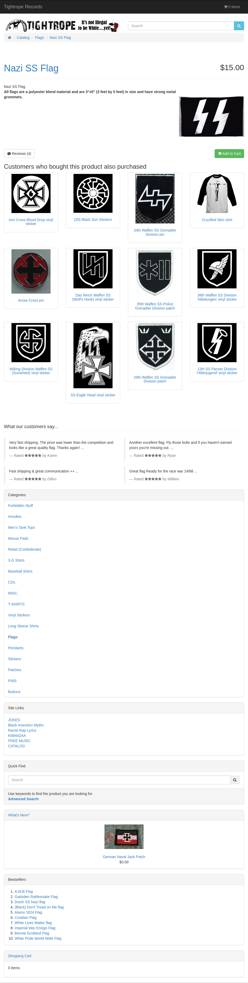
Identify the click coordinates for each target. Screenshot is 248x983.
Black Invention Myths (26, 725)
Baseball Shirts (20, 571)
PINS (12, 681)
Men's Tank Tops (21, 527)
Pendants (15, 648)
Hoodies (14, 516)
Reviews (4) (19, 153)
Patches (14, 670)
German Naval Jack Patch (124, 857)
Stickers (14, 659)
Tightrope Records (23, 6)
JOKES (14, 720)
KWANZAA (17, 735)
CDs (11, 582)
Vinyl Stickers (19, 615)
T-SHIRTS (16, 604)
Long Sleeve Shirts (23, 626)
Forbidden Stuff (20, 505)
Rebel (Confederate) (24, 549)
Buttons (14, 692)
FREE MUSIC (19, 741)
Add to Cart (229, 153)
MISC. (13, 593)
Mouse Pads (18, 538)
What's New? (18, 815)
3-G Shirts (16, 560)
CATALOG (16, 746)
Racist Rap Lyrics (22, 730)
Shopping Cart (20, 956)
